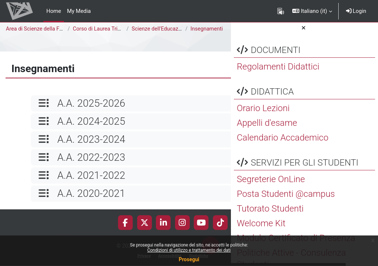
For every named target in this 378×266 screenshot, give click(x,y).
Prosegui (189, 259)
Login (356, 11)
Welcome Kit (261, 226)
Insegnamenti (207, 29)
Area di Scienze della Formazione (46, 29)
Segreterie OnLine (271, 182)
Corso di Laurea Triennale (104, 29)
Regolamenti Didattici (278, 69)
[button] (312, 11)
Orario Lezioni (263, 111)
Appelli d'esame (267, 126)
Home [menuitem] (53, 11)
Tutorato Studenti (270, 211)
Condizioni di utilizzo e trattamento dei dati (189, 250)
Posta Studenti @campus (286, 197)
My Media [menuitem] (79, 11)
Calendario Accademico (282, 140)
